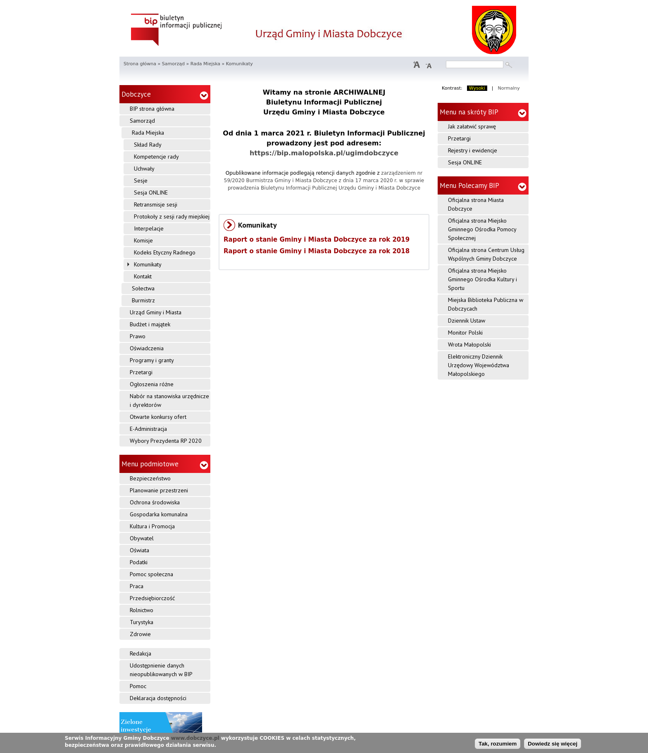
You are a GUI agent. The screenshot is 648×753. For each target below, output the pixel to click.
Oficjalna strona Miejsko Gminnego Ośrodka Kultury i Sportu (482, 279)
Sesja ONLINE (151, 192)
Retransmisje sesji (155, 204)
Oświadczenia (147, 348)
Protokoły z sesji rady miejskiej (172, 216)
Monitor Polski (465, 332)
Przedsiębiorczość (152, 598)
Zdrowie (140, 634)
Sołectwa (143, 288)
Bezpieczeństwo (150, 478)
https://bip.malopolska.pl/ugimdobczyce (324, 153)
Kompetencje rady (156, 156)
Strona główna (140, 64)
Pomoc (138, 686)
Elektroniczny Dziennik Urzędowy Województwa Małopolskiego (478, 365)
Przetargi (141, 372)
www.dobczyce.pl (195, 739)
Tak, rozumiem (498, 744)
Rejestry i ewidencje (472, 150)
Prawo (137, 336)
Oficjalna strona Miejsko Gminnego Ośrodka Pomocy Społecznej (482, 229)
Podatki (139, 562)
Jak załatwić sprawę (472, 126)
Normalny (509, 88)
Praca (136, 586)
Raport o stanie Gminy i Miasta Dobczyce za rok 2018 (317, 251)
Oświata (139, 550)
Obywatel (142, 538)
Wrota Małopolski (469, 344)
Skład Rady (148, 144)
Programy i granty (152, 360)
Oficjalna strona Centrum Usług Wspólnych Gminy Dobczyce (486, 254)
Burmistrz (143, 300)
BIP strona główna (152, 108)
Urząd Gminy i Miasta (155, 312)
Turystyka (141, 622)
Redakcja (140, 653)
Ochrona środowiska (155, 502)
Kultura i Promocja (152, 526)
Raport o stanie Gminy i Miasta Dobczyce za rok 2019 (317, 239)
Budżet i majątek (150, 324)
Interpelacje (149, 228)
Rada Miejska (205, 64)
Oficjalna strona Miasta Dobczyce (476, 204)
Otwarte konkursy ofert (158, 416)
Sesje (141, 180)
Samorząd (173, 64)
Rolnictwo (141, 610)
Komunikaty (148, 264)
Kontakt (143, 276)
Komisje (143, 240)
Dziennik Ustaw (466, 320)
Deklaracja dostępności (158, 698)
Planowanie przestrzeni (159, 490)
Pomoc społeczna (151, 574)
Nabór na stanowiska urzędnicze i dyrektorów (169, 400)
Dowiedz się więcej (552, 744)
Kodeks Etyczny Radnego (164, 252)
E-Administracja (148, 428)
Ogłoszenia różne (152, 384)
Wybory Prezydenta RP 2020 (166, 440)
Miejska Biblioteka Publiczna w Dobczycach (485, 304)
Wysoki (477, 88)
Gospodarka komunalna (159, 514)
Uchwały (144, 168)
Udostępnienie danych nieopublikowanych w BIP (161, 670)
